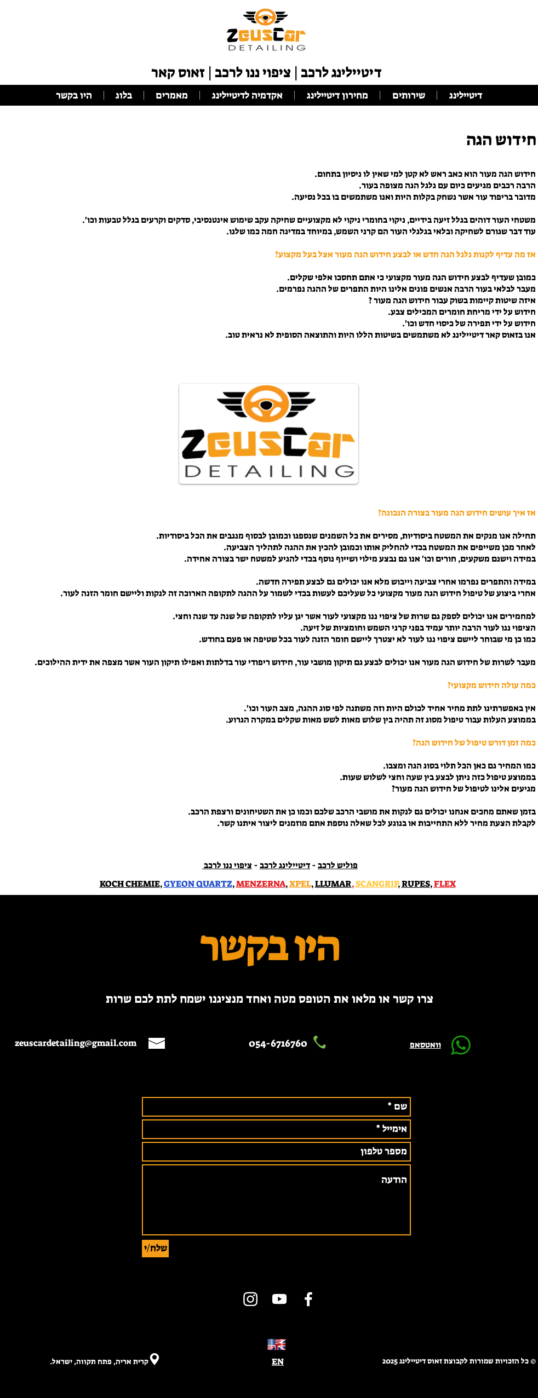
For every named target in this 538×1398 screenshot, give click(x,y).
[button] (246, 95)
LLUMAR (333, 883)
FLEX (445, 883)
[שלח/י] (155, 1248)
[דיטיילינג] (308, 1299)
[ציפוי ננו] (250, 1299)
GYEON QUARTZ (198, 883)
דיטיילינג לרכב (285, 865)
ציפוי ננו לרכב (227, 865)
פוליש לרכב (338, 865)
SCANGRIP (377, 883)
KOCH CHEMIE (130, 883)
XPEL (300, 883)
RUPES (416, 883)
